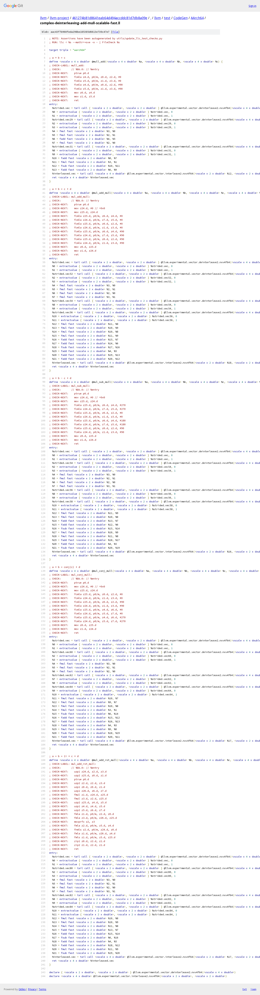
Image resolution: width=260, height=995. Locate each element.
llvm (43, 18)
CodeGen (181, 18)
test (167, 18)
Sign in (252, 6)
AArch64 (197, 18)
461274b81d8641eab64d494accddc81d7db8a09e (109, 18)
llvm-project (59, 18)
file (115, 31)
